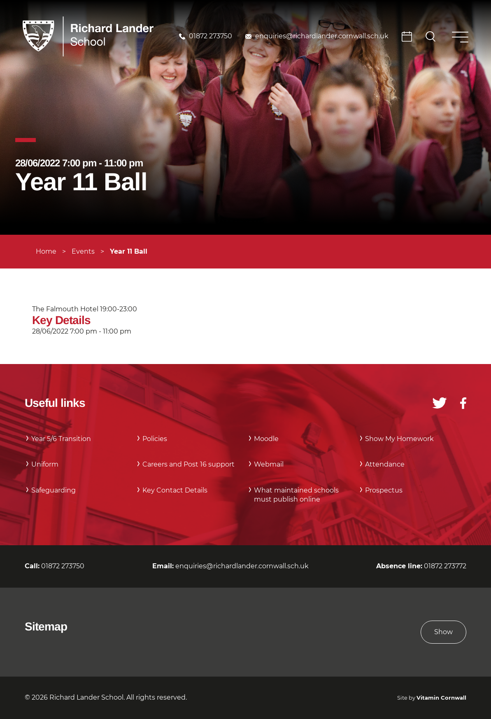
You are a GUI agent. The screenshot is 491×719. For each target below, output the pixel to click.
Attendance (385, 464)
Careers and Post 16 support (188, 464)
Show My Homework (399, 439)
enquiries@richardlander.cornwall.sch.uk (322, 36)
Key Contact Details (174, 490)
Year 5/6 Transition (61, 439)
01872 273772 (445, 566)
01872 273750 (210, 36)
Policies (154, 439)
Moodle (266, 439)
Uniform (44, 464)
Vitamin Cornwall (441, 698)
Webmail (269, 464)
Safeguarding (53, 490)
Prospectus (384, 490)
